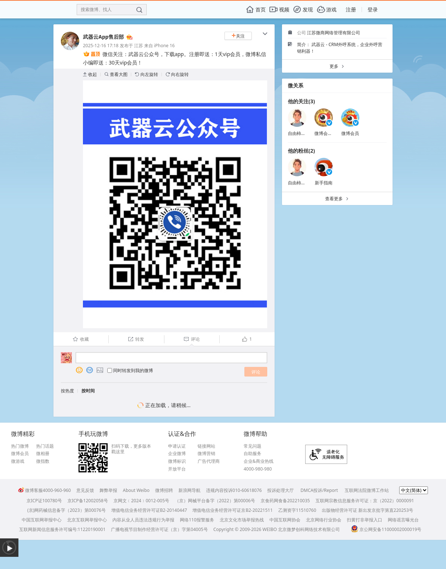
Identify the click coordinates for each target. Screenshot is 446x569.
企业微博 (177, 454)
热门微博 (20, 446)
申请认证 (177, 446)
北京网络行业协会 (323, 520)
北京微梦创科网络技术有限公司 (309, 529)
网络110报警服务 (197, 520)
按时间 (88, 391)
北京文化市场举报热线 (242, 520)
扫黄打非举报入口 (364, 520)
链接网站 (206, 446)
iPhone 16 (164, 45)
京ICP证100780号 (44, 500)
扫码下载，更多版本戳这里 (131, 449)
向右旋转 (177, 74)
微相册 (42, 454)
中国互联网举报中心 (42, 520)
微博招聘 (164, 490)
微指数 (42, 461)
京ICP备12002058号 (87, 500)
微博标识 (177, 461)
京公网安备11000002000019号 (386, 529)
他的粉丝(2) (301, 150)
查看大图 (116, 74)
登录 (372, 9)
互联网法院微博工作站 (367, 490)
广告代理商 (209, 461)
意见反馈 (85, 490)
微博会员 (350, 133)
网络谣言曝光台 (403, 520)
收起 (90, 74)
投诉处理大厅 (280, 490)
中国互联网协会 (284, 520)
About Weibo (136, 490)
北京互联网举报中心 (87, 520)
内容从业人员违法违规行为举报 (143, 520)
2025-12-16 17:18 (100, 45)
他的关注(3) (301, 101)
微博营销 (206, 454)
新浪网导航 (189, 490)
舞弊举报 (108, 490)
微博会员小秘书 (329, 133)
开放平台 (177, 469)
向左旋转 (146, 74)
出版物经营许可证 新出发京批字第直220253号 (367, 510)
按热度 (67, 391)
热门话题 (45, 446)
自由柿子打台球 (303, 133)
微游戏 (17, 461)
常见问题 (252, 446)
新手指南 (323, 183)
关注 (238, 36)
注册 (351, 9)
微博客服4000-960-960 (44, 490)
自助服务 (252, 454)
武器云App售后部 (103, 36)
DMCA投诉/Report (319, 490)
